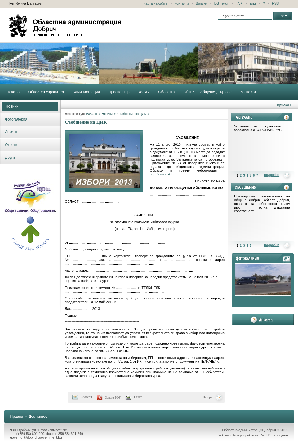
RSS (275, 3)
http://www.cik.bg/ (163, 174)
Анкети (11, 132)
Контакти (182, 3)
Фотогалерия (16, 119)
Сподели (86, 397)
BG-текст (221, 3)
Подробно (271, 175)
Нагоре (207, 397)
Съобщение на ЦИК (131, 114)
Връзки (201, 3)
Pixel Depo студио (274, 435)
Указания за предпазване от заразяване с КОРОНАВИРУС (262, 128)
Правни (16, 416)
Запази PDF (113, 397)
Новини (12, 106)
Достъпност (39, 416)
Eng (253, 3)
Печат (138, 397)
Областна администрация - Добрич (65, 25)
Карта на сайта (155, 3)
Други (10, 157)
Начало (91, 114)
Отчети (11, 145)
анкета (263, 319)
